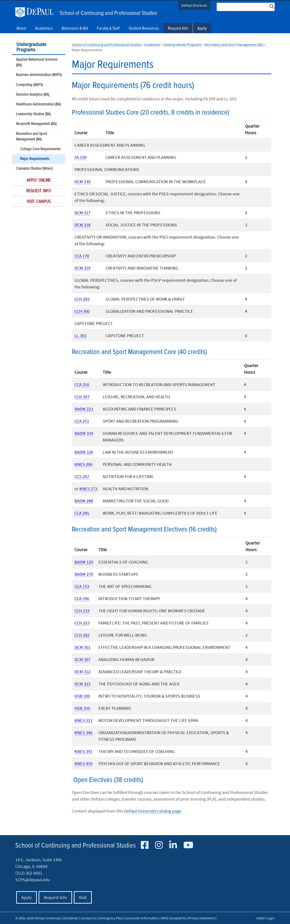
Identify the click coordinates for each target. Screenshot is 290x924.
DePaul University (36, 12)
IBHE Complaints (173, 918)
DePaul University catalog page (152, 811)
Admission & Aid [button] (75, 28)
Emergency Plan (111, 918)
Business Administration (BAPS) (39, 75)
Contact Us (89, 918)
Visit (83, 897)
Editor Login (266, 918)
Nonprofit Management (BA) (36, 123)
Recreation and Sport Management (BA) (31, 136)
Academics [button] (44, 28)
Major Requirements (34, 158)
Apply (202, 28)
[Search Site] (246, 7)
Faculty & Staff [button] (108, 28)
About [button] (21, 28)
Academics (152, 44)
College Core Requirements (40, 149)
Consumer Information (142, 918)
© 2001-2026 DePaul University (38, 918)
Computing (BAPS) (29, 85)
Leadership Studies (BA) (33, 114)
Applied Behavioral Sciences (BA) (36, 62)
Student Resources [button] (144, 28)
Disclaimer (70, 918)
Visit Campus (39, 202)
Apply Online (39, 180)
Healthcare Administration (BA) (38, 104)
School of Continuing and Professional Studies (108, 13)
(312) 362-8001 (28, 873)
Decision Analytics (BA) (32, 94)
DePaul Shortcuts (194, 5)
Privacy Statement (201, 918)
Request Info (178, 28)
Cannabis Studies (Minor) (34, 168)
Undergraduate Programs (31, 47)
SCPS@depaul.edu (32, 879)
